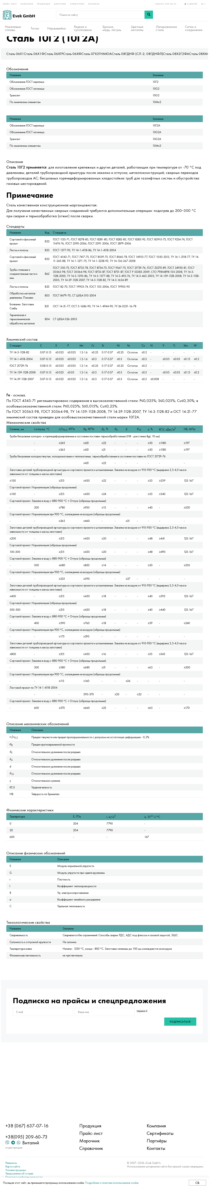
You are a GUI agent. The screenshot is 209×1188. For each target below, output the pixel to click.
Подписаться (164, 1089)
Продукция (45, 3)
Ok (195, 1182)
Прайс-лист (12, 3)
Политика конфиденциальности (35, 1177)
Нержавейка (56, 26)
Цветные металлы (137, 26)
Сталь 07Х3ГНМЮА (112, 65)
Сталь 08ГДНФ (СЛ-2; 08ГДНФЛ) (152, 65)
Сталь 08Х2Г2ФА (191, 65)
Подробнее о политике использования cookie (113, 1183)
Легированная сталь (166, 26)
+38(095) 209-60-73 (163, 3)
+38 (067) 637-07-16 (38, 1126)
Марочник (62, 3)
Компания (29, 3)
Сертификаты (156, 1133)
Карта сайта (24, 1166)
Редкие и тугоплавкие (83, 26)
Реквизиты (22, 1163)
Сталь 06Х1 (30, 65)
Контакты (95, 3)
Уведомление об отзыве (31, 1173)
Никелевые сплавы (13, 26)
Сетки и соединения (193, 26)
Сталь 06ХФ (87, 65)
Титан (35, 26)
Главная (28, 42)
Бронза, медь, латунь (112, 26)
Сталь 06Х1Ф (49, 65)
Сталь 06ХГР (69, 65)
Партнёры (153, 1141)
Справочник (79, 3)
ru (201, 3)
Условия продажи (27, 1170)
